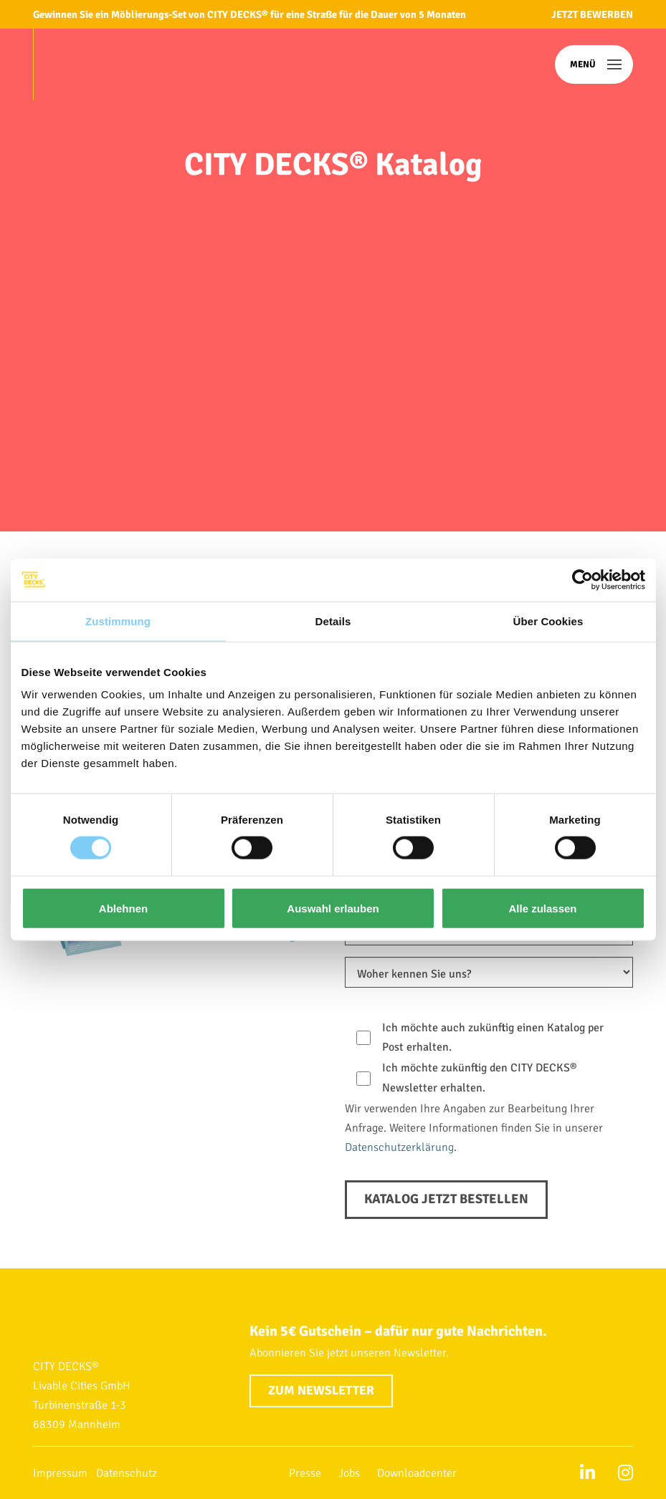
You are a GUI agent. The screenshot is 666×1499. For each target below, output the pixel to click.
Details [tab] (333, 620)
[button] (594, 64)
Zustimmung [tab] (118, 620)
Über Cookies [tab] (548, 620)
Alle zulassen (542, 908)
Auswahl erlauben (333, 908)
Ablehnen (123, 908)
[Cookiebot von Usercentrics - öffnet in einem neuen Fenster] (582, 579)
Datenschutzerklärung (399, 1147)
